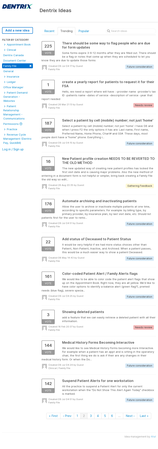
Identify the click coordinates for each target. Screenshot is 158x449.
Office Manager (13, 87)
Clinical (9, 49)
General (8, 71)
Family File (17, 65)
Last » (144, 416)
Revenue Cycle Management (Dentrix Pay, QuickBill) (17, 138)
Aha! (153, 436)
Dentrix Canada (13, 55)
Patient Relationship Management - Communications (14, 112)
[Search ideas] (131, 31)
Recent (49, 31)
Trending (66, 31)
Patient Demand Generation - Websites (15, 96)
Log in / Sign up (13, 149)
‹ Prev (67, 416)
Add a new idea (17, 30)
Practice (10, 129)
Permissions (12, 123)
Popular (83, 31)
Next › (130, 416)
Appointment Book (17, 44)
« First (53, 416)
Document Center (14, 60)
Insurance (11, 76)
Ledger (9, 82)
